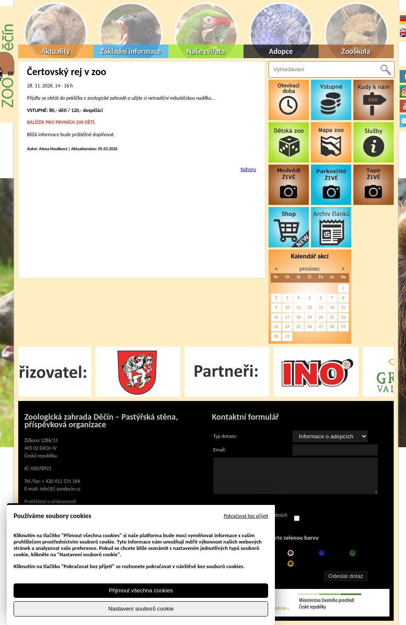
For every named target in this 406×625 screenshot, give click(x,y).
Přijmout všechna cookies (141, 590)
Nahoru (248, 169)
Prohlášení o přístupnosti (50, 501)
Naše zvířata (206, 51)
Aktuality (55, 51)
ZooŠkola (356, 51)
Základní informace (131, 51)
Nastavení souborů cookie (141, 608)
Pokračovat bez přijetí (246, 516)
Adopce (281, 51)
